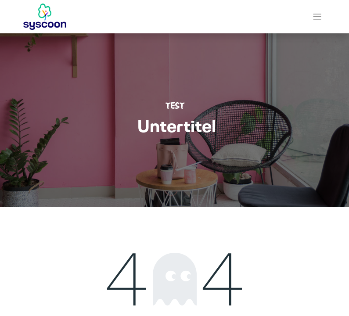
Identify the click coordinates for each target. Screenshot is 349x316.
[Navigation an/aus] (317, 17)
